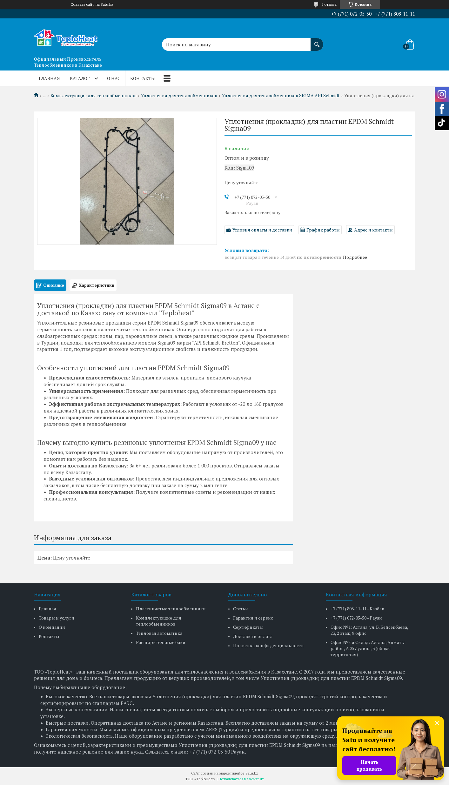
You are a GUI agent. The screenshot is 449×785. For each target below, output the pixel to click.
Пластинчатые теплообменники (171, 609)
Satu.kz (251, 773)
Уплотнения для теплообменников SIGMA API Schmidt (281, 95)
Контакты (142, 78)
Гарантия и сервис (253, 618)
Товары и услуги (56, 618)
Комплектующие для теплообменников (93, 95)
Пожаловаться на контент (241, 778)
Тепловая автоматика (159, 633)
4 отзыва (329, 4)
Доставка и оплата (252, 636)
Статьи (240, 609)
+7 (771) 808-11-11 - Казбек (357, 609)
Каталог (80, 78)
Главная (49, 78)
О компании (52, 627)
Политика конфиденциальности (268, 645)
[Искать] (317, 41)
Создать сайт (82, 4)
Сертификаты (248, 627)
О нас (113, 78)
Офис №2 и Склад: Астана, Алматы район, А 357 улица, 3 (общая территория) (368, 648)
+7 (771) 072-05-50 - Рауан (356, 618)
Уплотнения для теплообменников (179, 95)
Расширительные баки (160, 642)
